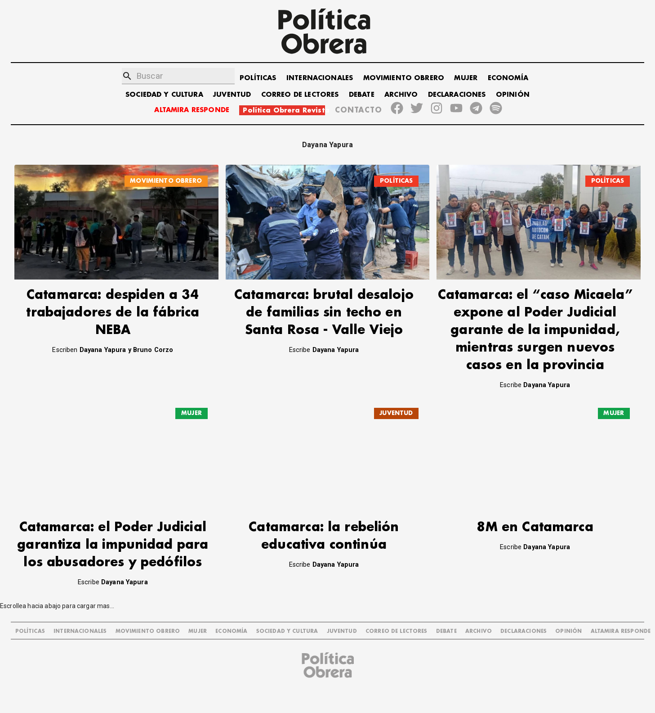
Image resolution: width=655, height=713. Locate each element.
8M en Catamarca (535, 509)
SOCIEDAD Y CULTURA (164, 94)
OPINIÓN (513, 94)
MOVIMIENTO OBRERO (404, 78)
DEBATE (361, 94)
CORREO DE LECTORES (300, 94)
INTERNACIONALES (319, 78)
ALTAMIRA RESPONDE (191, 110)
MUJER (465, 78)
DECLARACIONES (457, 94)
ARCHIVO (401, 94)
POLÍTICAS (258, 78)
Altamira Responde (621, 612)
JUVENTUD (232, 94)
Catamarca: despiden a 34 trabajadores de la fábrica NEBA (112, 312)
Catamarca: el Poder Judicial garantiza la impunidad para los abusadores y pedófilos (112, 527)
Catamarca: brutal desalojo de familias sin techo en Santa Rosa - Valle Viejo (324, 312)
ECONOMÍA (508, 78)
